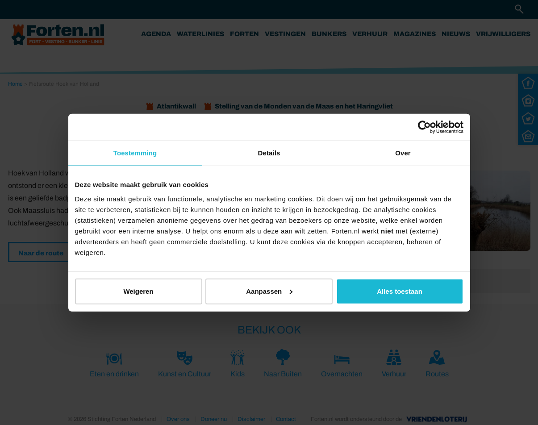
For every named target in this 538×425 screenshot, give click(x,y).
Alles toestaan (399, 291)
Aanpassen (269, 291)
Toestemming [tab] (135, 153)
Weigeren (138, 291)
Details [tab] (269, 153)
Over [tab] (403, 153)
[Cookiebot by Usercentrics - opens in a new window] (424, 127)
